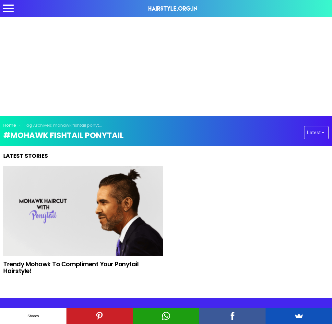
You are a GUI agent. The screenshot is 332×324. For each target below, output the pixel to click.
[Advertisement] (166, 65)
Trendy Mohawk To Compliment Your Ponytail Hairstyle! (71, 267)
